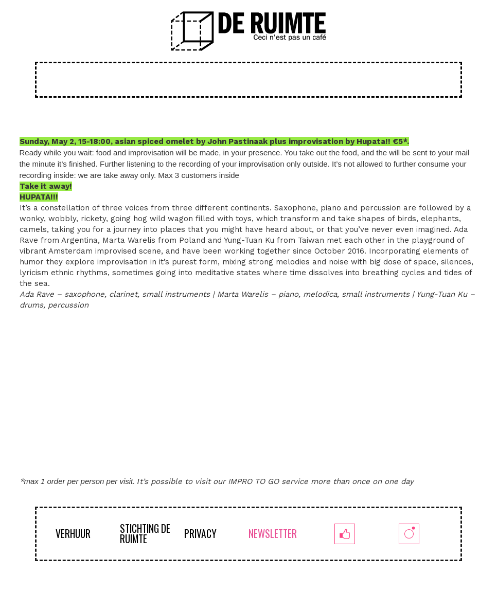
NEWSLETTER (272, 533)
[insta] (409, 534)
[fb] (345, 534)
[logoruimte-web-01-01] (248, 31)
